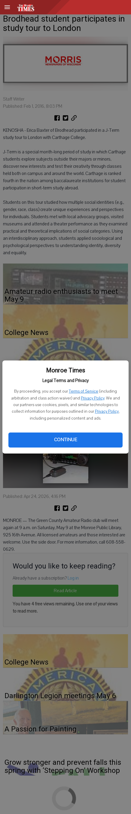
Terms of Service (83, 391)
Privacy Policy (92, 398)
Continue (65, 440)
